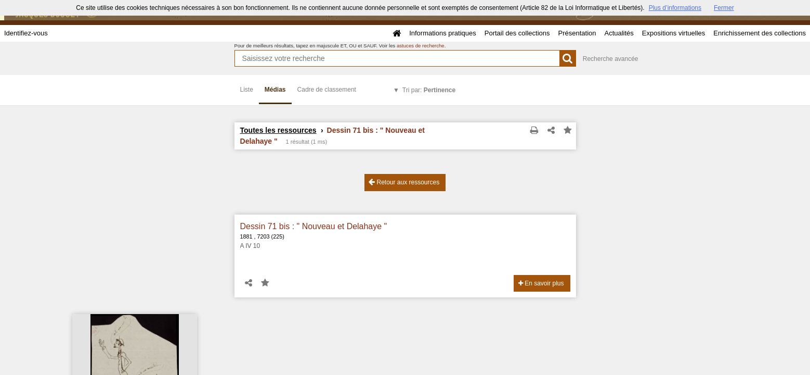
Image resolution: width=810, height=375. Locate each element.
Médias (275, 89)
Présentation (577, 33)
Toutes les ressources (278, 130)
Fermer (724, 7)
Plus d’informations (675, 7)
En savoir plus (541, 283)
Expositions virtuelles (673, 33)
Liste (246, 89)
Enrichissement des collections (759, 33)
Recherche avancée (610, 59)
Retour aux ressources (404, 182)
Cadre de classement (326, 89)
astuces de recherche (421, 45)
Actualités (618, 33)
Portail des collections (517, 33)
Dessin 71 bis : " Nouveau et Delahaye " (313, 226)
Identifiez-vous (26, 33)
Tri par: (428, 90)
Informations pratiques (442, 33)
